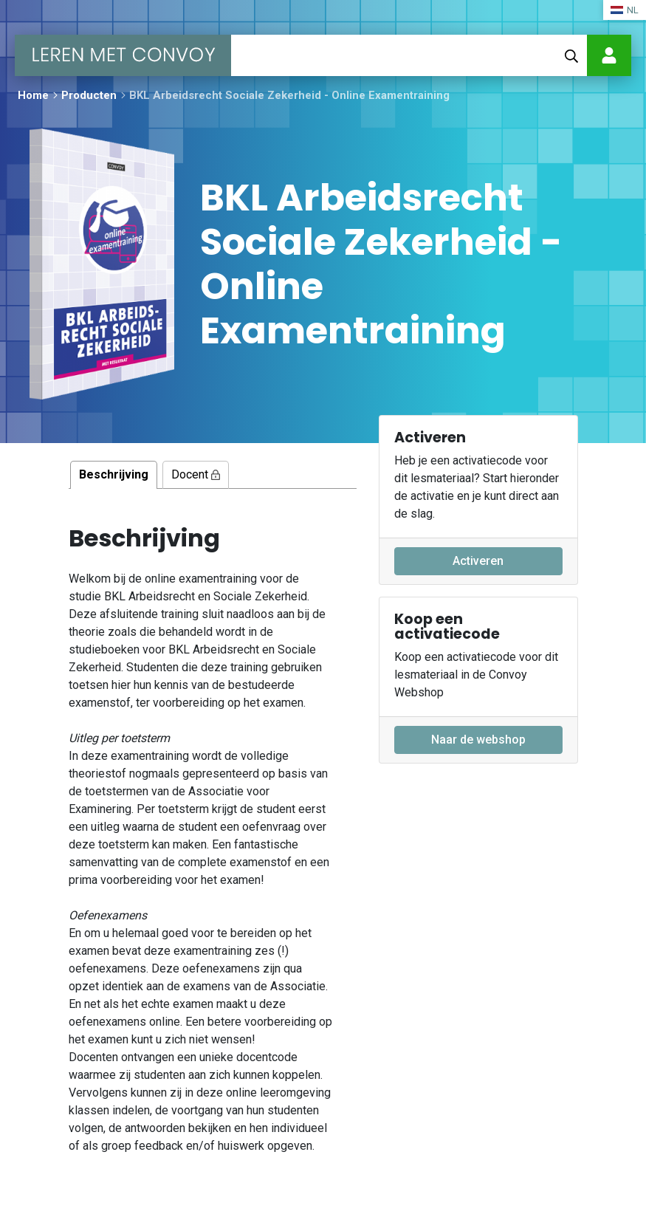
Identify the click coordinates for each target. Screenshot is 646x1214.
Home (33, 95)
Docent (195, 474)
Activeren (478, 561)
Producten (89, 95)
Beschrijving (113, 474)
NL (625, 10)
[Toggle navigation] (249, 55)
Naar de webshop (478, 740)
